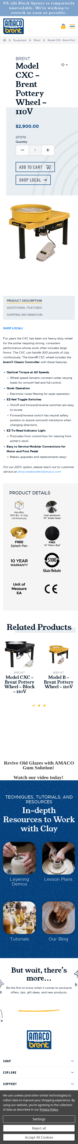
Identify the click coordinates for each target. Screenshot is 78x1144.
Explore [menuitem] (10, 1072)
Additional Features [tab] (25, 308)
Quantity (21, 142)
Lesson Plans (58, 879)
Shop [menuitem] (7, 1061)
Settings (39, 1119)
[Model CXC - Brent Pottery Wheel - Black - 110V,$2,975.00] (19, 654)
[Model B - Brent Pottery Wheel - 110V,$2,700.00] (58, 654)
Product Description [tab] (24, 300)
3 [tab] (44, 706)
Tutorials (19, 939)
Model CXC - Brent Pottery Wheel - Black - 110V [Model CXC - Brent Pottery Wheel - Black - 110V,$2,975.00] (19, 684)
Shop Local (30, 179)
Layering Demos (19, 882)
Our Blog (58, 939)
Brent (37, 40)
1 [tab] (34, 706)
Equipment (19, 40)
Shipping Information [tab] (24, 315)
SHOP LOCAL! (13, 328)
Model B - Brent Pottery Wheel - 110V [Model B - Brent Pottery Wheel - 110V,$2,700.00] (58, 682)
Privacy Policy (49, 1109)
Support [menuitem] (10, 1084)
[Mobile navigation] (72, 26)
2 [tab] (39, 706)
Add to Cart (31, 167)
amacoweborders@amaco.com (39, 471)
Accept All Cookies (39, 1137)
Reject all (39, 1128)
